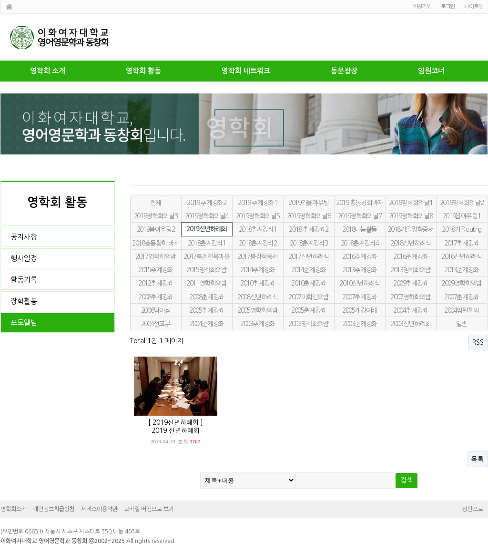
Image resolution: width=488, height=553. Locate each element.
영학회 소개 (47, 70)
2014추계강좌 (257, 269)
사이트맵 (473, 7)
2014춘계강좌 (308, 269)
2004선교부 (156, 323)
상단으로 (472, 509)
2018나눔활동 (359, 229)
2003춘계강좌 (359, 323)
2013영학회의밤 (410, 269)
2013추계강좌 (359, 269)
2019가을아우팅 (308, 202)
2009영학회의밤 (461, 283)
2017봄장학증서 (257, 256)
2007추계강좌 (359, 297)
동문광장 (344, 70)
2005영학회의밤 (257, 310)
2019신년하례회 (206, 229)
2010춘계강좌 (308, 283)
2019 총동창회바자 (359, 202)
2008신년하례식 (257, 297)
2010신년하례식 (359, 283)
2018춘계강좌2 (258, 243)
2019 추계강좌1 (257, 202)
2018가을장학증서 (410, 229)
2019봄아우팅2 (156, 229)
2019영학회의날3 (155, 216)
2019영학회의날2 (461, 202)
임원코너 (431, 70)
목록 (477, 459)
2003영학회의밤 (308, 323)
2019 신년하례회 (176, 430)
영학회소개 (13, 509)
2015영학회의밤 (206, 269)
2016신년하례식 (461, 256)
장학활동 (23, 301)
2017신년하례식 (308, 256)
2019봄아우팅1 (462, 216)
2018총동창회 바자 (155, 243)
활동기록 (23, 279)
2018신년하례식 (410, 243)
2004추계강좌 (410, 310)
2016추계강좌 (359, 256)
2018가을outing (461, 229)
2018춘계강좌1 (207, 243)
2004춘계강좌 (206, 323)
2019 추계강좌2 (206, 202)
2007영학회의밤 (410, 297)
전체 (155, 202)
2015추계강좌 (155, 269)
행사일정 (23, 258)
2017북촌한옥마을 (206, 256)
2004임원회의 (461, 310)
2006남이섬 (156, 310)
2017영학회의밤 (155, 256)
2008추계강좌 (155, 297)
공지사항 (23, 236)
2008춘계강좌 (206, 297)
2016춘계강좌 (410, 256)
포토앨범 (23, 322)
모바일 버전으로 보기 (149, 509)
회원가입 (422, 7)
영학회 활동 (143, 70)
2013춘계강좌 (461, 269)
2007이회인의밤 (308, 297)
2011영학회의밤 (206, 283)
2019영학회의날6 (308, 216)
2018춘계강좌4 (360, 243)
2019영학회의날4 (206, 216)
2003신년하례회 (410, 323)
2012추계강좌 (155, 283)
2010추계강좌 (257, 283)
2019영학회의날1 (410, 202)
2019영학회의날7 (359, 216)
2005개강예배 (359, 310)
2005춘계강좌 (308, 310)
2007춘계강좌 (461, 297)
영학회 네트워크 (246, 70)
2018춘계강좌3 (309, 243)
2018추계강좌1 (258, 229)
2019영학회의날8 (410, 216)
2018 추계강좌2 (308, 229)
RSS (478, 342)
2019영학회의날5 (257, 216)
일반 (461, 323)
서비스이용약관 (99, 509)
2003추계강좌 (257, 323)
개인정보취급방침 (54, 509)
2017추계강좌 (461, 243)
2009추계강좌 (410, 283)
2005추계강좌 (206, 310)
